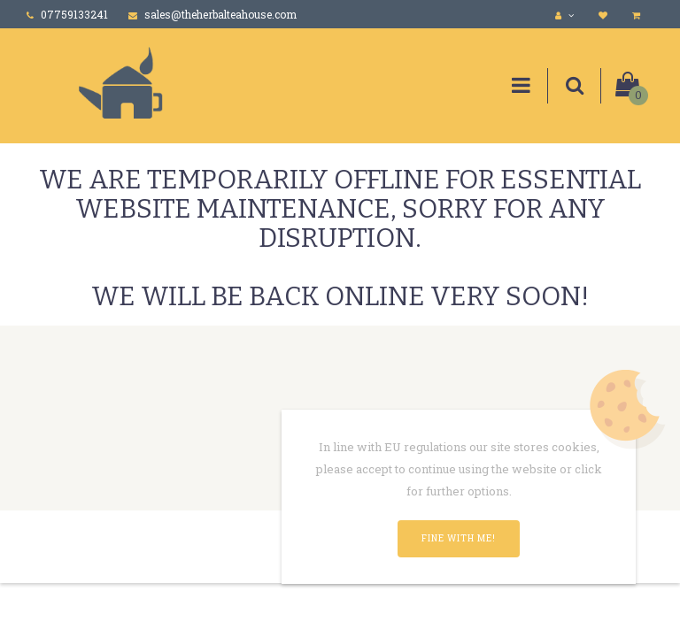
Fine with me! (458, 538)
